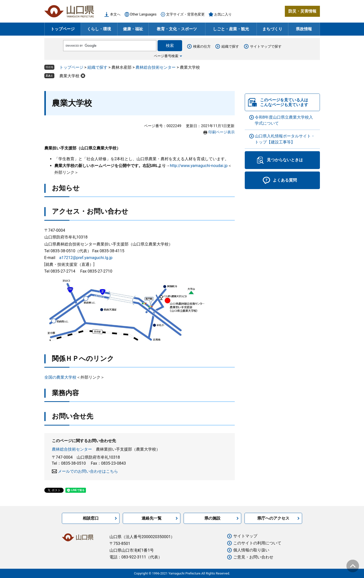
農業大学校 (69, 75)
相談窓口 (91, 518)
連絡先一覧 (152, 518)
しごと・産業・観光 (231, 29)
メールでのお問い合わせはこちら (88, 471)
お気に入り (223, 14)
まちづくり (272, 29)
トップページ (63, 29)
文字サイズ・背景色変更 (185, 14)
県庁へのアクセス (273, 518)
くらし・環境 (99, 29)
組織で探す (230, 46)
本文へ (115, 14)
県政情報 (304, 29)
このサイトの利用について (257, 543)
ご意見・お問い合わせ (253, 557)
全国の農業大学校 (60, 377)
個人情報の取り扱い (251, 550)
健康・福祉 (133, 29)
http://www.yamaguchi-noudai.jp (199, 165)
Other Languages (143, 14)
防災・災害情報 (302, 11)
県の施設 (212, 518)
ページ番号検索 (166, 56)
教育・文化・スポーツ (177, 29)
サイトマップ (245, 536)
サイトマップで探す (266, 46)
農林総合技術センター (156, 67)
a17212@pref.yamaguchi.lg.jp (85, 257)
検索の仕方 (202, 46)
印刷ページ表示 (221, 132)
